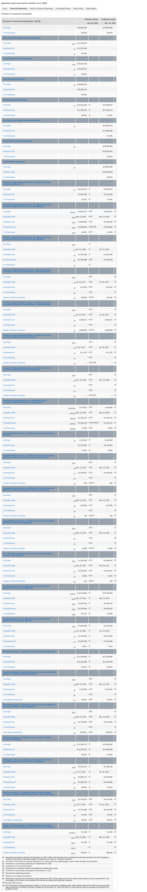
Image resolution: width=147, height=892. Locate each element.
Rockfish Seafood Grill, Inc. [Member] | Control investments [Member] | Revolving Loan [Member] (26, 619)
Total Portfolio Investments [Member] (17, 58)
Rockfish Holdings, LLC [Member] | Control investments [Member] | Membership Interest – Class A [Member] (29, 705)
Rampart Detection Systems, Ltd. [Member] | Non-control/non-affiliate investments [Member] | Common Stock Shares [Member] (28, 826)
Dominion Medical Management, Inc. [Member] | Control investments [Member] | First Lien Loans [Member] (25, 401)
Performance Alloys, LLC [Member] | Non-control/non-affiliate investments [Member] (27, 738)
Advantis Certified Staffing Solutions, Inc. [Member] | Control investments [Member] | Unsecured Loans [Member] (27, 238)
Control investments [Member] (15, 100)
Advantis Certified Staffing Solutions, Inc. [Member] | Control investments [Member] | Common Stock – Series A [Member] (27, 271)
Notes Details (90, 8)
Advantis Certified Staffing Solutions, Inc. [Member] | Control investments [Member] (27, 183)
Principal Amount (9, 227)
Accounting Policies (62, 8)
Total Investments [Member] (14, 79)
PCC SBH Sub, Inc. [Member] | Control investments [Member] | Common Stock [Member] (27, 554)
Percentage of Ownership (12, 700)
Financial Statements (17, 8)
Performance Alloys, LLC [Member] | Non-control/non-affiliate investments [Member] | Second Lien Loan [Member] (27, 760)
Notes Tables (77, 8)
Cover (4, 8)
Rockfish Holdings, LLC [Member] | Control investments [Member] (29, 651)
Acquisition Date (9, 217)
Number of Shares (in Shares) (14, 297)
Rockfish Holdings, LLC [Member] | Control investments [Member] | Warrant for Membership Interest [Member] (29, 673)
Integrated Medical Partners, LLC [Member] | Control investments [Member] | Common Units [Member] (28, 521)
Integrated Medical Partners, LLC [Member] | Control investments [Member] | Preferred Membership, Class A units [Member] (28, 456)
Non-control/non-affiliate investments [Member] (21, 38)
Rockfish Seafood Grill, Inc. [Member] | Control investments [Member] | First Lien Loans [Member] (26, 587)
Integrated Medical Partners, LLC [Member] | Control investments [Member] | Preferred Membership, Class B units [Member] (28, 489)
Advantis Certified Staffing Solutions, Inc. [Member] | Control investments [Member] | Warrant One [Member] (27, 369)
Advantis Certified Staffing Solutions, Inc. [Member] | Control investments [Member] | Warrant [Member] (27, 336)
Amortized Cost (9, 48)
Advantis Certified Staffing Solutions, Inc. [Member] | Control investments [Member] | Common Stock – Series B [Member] (27, 303)
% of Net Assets (9, 33)
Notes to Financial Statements (40, 8)
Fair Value (7, 28)
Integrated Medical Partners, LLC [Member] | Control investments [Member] (28, 434)
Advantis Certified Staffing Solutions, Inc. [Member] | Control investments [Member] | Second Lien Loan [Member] (27, 205)
